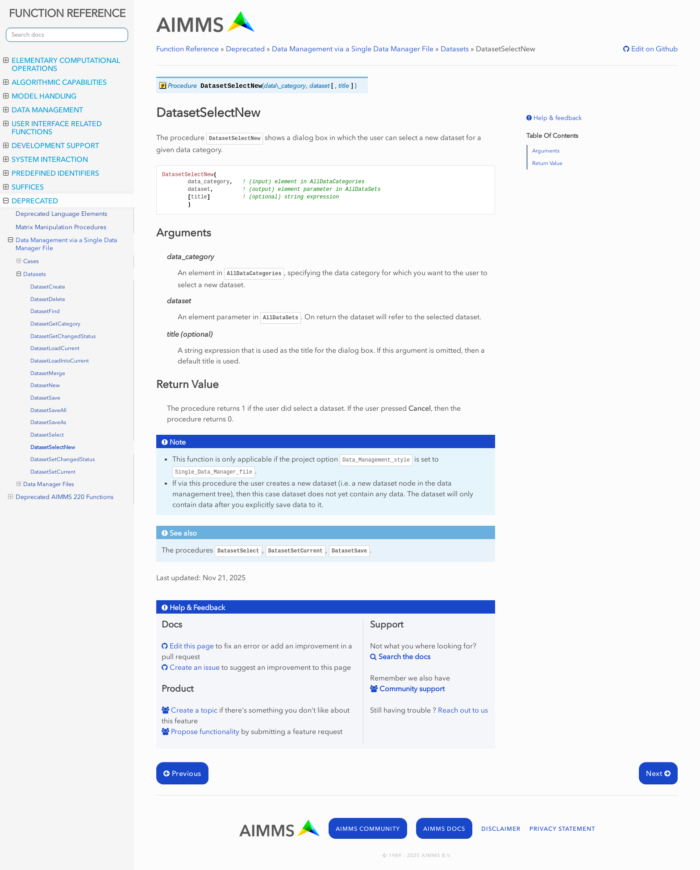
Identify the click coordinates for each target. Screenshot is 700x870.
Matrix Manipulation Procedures (61, 227)
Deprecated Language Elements (61, 214)
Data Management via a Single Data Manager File (62, 244)
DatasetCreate (47, 287)
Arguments (545, 151)
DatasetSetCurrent (52, 472)
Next (658, 773)
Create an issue (194, 667)
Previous (182, 773)
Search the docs (403, 656)
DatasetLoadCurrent (54, 348)
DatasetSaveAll (48, 410)
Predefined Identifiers (51, 173)
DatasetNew (45, 385)
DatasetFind (45, 311)
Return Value (547, 163)
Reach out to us (463, 709)
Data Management (43, 109)
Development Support (51, 145)
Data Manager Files (46, 484)
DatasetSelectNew (52, 447)
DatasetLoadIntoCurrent (59, 361)
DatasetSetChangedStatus (62, 459)
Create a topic (193, 709)
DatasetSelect (47, 435)
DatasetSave (45, 398)
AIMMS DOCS (444, 828)
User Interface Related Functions (52, 127)
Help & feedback (557, 118)
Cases (28, 261)
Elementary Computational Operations (61, 64)
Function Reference (187, 48)
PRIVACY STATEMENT (562, 828)
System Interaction (45, 159)
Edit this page (191, 645)
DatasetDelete (47, 299)
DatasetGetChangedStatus (63, 336)
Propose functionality (204, 731)
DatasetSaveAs (48, 422)
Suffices (23, 186)
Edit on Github (653, 48)
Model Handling (39, 95)
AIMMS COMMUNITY (368, 828)
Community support (411, 688)
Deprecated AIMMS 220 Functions (60, 497)
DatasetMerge (47, 373)
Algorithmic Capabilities (55, 82)
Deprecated (30, 200)
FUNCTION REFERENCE (67, 13)
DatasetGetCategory (55, 324)
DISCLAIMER (501, 828)
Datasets (31, 274)
